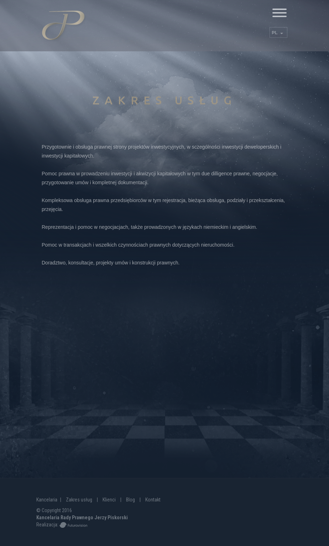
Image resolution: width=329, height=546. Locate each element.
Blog (130, 500)
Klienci (109, 500)
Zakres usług (79, 500)
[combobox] (278, 32)
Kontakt (153, 500)
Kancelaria (46, 500)
